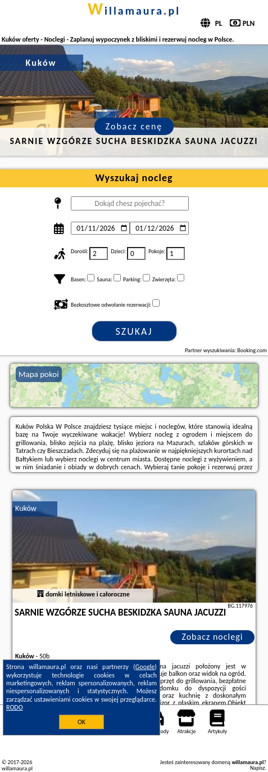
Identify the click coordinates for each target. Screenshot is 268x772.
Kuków (26, 508)
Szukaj (134, 331)
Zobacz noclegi (212, 636)
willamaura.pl (134, 10)
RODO (14, 707)
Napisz (257, 767)
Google (145, 667)
